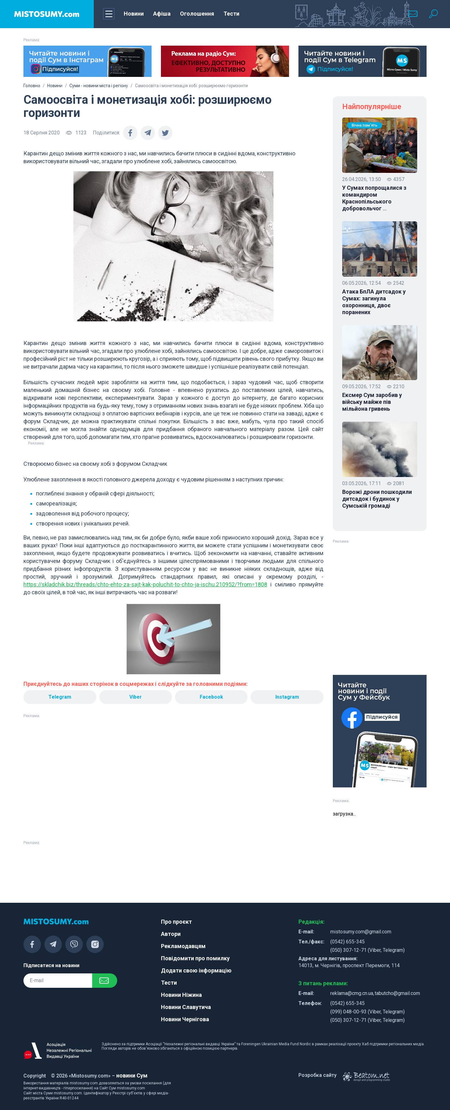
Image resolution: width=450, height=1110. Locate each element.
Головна (31, 85)
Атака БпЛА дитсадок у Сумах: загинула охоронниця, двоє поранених (374, 301)
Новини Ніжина (181, 995)
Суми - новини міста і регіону (98, 85)
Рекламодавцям (183, 946)
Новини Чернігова (185, 1019)
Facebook (211, 697)
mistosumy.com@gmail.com (360, 932)
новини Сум (132, 1075)
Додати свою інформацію (196, 970)
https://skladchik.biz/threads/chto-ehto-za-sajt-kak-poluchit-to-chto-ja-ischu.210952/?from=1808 (145, 584)
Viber (135, 697)
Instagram (287, 697)
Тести (231, 13)
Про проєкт (176, 921)
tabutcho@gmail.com (397, 993)
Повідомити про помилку (195, 958)
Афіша (162, 13)
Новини (134, 13)
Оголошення (197, 13)
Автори (171, 934)
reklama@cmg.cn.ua (351, 993)
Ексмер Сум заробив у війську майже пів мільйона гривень (372, 402)
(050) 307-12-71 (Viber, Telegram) (367, 950)
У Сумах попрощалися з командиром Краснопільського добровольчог (374, 198)
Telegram (59, 697)
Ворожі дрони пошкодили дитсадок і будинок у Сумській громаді (377, 499)
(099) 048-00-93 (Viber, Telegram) (367, 1012)
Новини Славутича (186, 1007)
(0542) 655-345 (347, 942)
